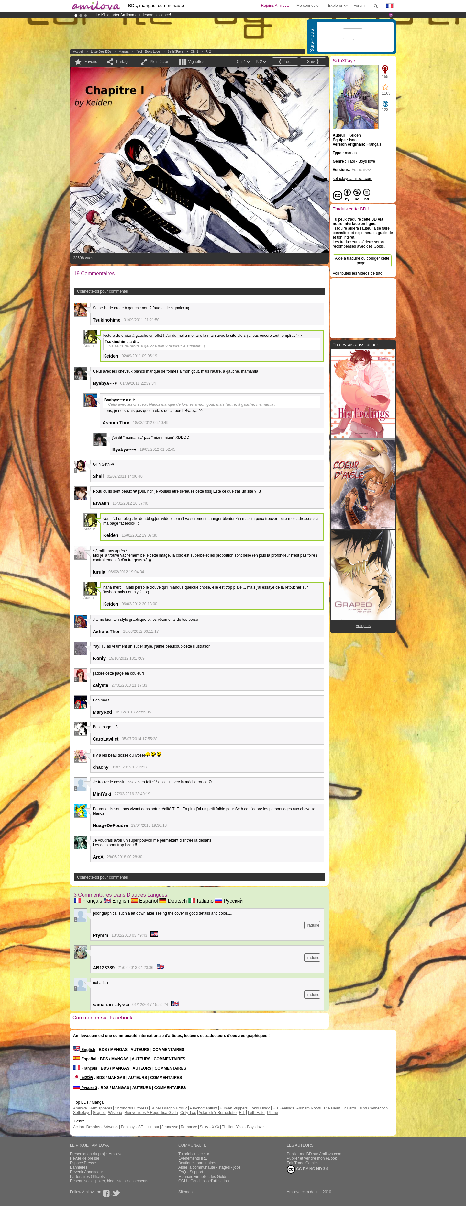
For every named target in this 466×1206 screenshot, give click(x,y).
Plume (272, 1112)
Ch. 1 (194, 51)
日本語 (83, 1077)
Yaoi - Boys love (148, 51)
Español (144, 901)
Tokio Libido (260, 1108)
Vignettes (196, 61)
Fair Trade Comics (302, 1163)
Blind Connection (373, 1108)
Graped (99, 1112)
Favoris (90, 61)
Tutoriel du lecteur (193, 1154)
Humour (152, 1127)
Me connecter (308, 5)
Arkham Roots (308, 1108)
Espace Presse (83, 1163)
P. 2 (208, 51)
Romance (189, 1127)
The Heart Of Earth (339, 1108)
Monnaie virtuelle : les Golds (202, 1176)
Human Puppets (234, 1108)
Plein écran (159, 61)
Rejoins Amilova (275, 5)
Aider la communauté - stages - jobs (209, 1167)
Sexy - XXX (209, 1127)
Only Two (188, 1112)
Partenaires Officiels (87, 1176)
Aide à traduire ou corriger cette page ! (362, 260)
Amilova (80, 1108)
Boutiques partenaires (197, 1163)
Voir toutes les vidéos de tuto (357, 273)
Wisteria (115, 1112)
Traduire (312, 925)
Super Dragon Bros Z (168, 1108)
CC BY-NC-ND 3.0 (307, 1169)
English (116, 901)
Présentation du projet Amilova (96, 1154)
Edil (242, 1112)
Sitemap (185, 1192)
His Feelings (283, 1108)
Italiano (201, 901)
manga (124, 51)
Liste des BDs (101, 51)
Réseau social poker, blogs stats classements (109, 1181)
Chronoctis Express (131, 1108)
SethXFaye (175, 51)
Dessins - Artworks (102, 1127)
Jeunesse (169, 1127)
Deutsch (173, 901)
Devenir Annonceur (86, 1172)
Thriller (228, 1127)
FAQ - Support (190, 1172)
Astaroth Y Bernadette (217, 1112)
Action (78, 1127)
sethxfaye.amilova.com (352, 178)
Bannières (78, 1167)
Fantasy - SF (132, 1127)
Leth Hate (256, 1112)
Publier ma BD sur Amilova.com (314, 1154)
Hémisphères (100, 1108)
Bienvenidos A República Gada (151, 1112)
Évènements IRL (192, 1158)
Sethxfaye (81, 1112)
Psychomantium (203, 1108)
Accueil (78, 51)
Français (88, 901)
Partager (123, 61)
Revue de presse (84, 1158)
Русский (229, 901)
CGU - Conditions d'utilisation (203, 1181)
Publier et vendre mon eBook (312, 1158)
